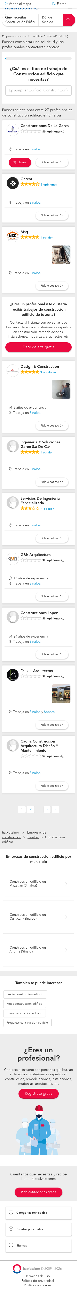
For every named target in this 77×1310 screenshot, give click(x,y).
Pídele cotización (51, 172)
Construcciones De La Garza (45, 136)
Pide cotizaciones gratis (38, 1202)
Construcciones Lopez (39, 623)
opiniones (49, 195)
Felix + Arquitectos (37, 681)
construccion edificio (25, 1004)
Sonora (49, 722)
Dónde (47, 17)
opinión (46, 248)
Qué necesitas (15, 17)
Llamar (20, 172)
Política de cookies (38, 1295)
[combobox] (20, 20)
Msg (24, 242)
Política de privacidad (38, 1291)
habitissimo (10, 843)
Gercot (26, 189)
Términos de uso (37, 1286)
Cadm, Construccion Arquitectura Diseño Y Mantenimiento (39, 756)
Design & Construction (40, 377)
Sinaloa (35, 159)
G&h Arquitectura (36, 565)
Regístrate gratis (38, 1104)
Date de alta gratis (38, 357)
